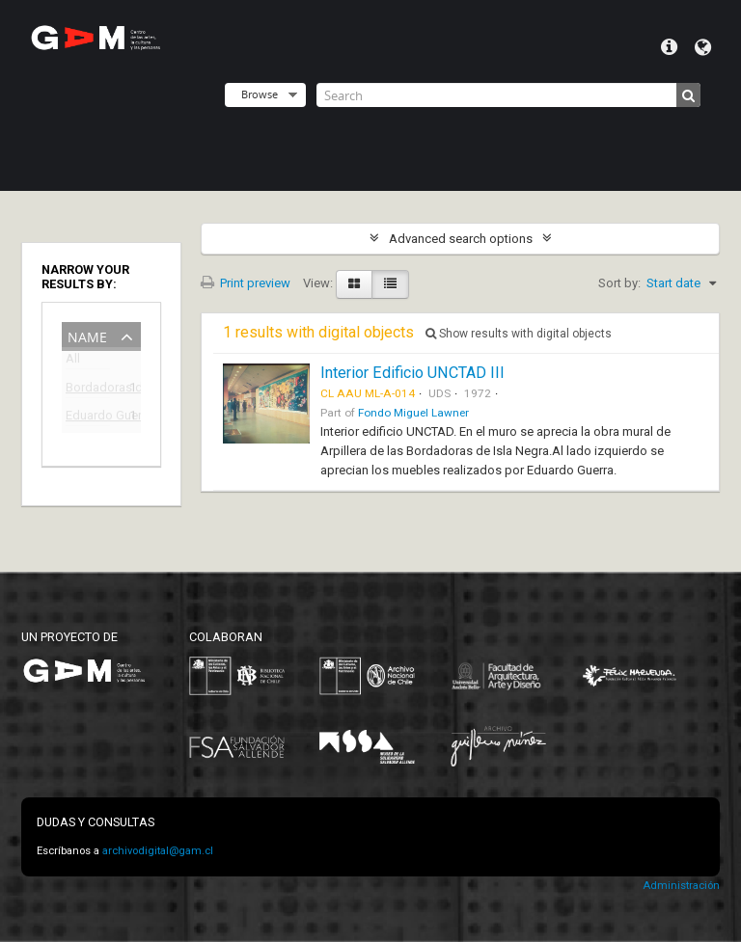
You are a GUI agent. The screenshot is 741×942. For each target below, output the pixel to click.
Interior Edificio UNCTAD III (412, 372)
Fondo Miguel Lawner (413, 412)
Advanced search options (461, 238)
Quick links (669, 47)
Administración (681, 885)
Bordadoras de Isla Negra (88, 390)
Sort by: (619, 283)
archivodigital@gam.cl (157, 851)
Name (87, 335)
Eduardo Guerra (88, 418)
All (73, 362)
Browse (259, 94)
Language (703, 47)
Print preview (245, 283)
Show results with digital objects (518, 333)
